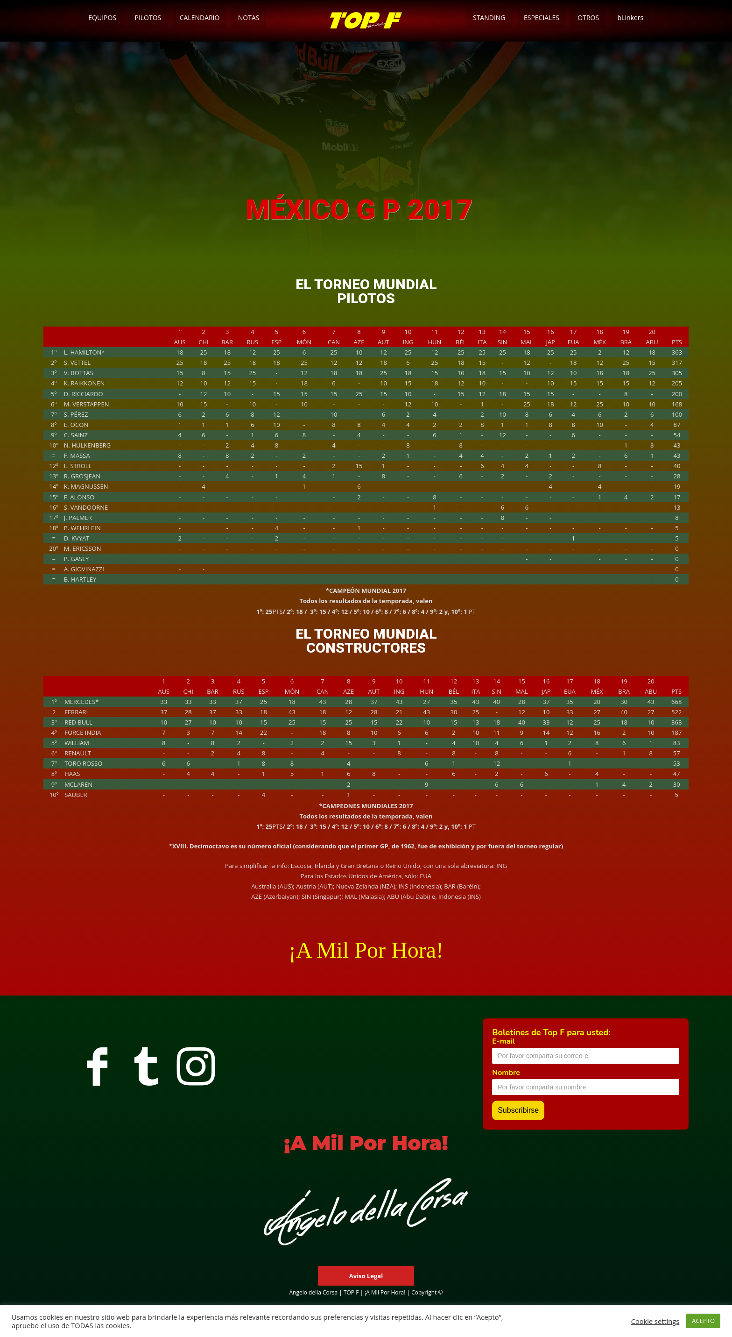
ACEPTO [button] (703, 1320)
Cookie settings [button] (655, 1321)
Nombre (506, 1072)
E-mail (503, 1041)
